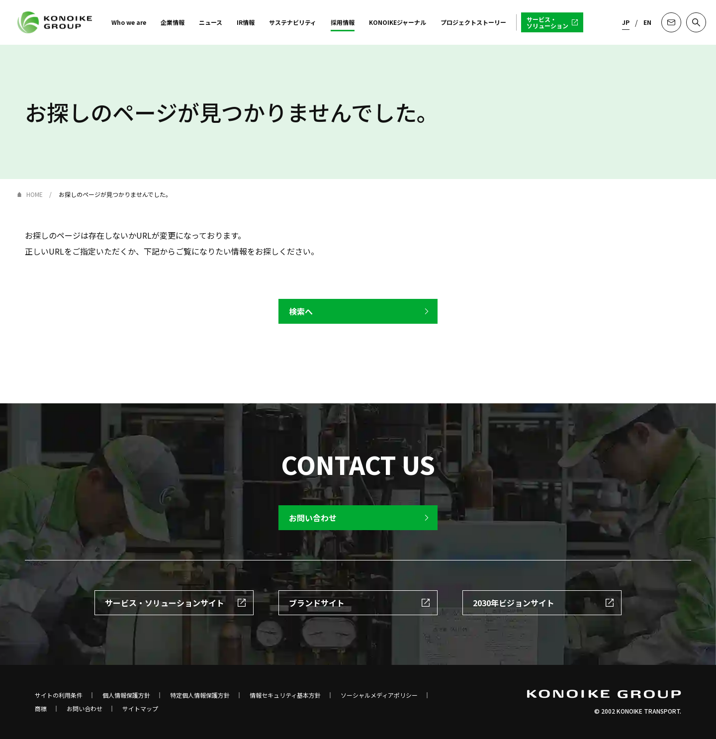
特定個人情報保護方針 (200, 695)
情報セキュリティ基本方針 (285, 695)
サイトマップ (140, 709)
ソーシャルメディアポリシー (379, 695)
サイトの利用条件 (59, 695)
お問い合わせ (84, 709)
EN (647, 22)
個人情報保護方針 (126, 695)
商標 (41, 709)
